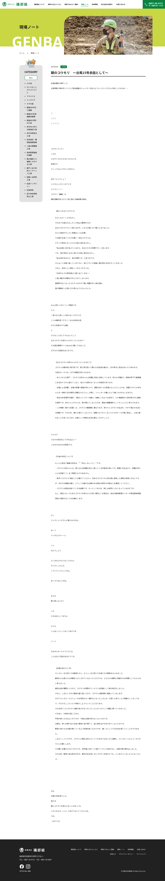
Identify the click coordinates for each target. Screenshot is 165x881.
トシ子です (31, 100)
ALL (31, 77)
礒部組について (39, 4)
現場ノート (84, 4)
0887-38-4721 (29, 859)
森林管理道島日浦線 (32, 153)
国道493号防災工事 (31, 121)
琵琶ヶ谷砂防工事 (32, 178)
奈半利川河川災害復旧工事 (32, 128)
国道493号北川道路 (31, 108)
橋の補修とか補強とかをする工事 (32, 161)
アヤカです (31, 96)
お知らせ (113, 854)
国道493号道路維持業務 (31, 115)
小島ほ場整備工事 (32, 147)
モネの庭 (30, 103)
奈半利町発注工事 (32, 134)
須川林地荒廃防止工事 (32, 195)
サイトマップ (141, 854)
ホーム (21, 53)
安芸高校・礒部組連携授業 (32, 141)
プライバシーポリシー (126, 854)
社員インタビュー (32, 185)
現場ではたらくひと (54, 4)
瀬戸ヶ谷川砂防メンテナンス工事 (32, 171)
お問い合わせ (120, 4)
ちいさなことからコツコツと (32, 90)
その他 (29, 83)
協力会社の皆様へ (107, 4)
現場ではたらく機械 (71, 4)
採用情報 (95, 4)
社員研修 (30, 190)
